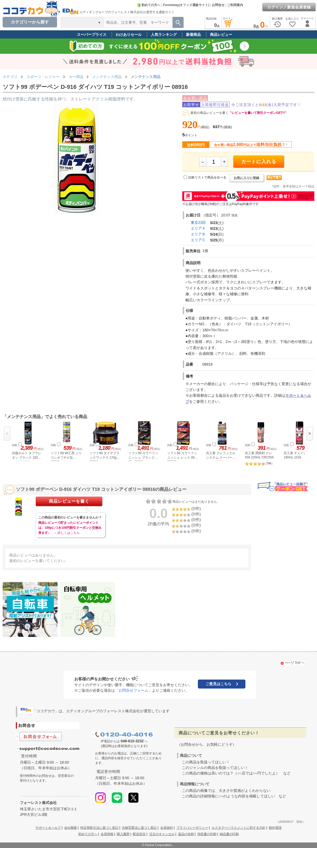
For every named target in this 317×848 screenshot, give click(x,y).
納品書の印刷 (229, 834)
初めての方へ (148, 5)
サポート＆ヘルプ (48, 828)
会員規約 (166, 828)
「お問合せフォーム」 (133, 690)
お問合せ (218, 5)
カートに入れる (258, 161)
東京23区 (198, 222)
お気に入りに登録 (246, 178)
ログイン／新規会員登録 (289, 7)
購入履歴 (123, 834)
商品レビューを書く (69, 501)
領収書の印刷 (206, 834)
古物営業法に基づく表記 (139, 828)
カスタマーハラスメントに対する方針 (238, 828)
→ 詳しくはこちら (66, 533)
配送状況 (139, 834)
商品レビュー (221, 34)
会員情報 (107, 834)
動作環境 (275, 828)
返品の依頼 (186, 834)
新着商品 (193, 34)
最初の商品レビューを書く (209, 113)
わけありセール (129, 34)
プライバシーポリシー (192, 828)
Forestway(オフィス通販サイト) (186, 5)
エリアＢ (198, 234)
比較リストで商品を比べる (207, 177)
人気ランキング (164, 34)
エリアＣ (198, 240)
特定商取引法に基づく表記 (99, 828)
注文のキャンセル (162, 834)
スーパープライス (91, 34)
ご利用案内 (235, 5)
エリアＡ (198, 228)
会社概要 (70, 828)
